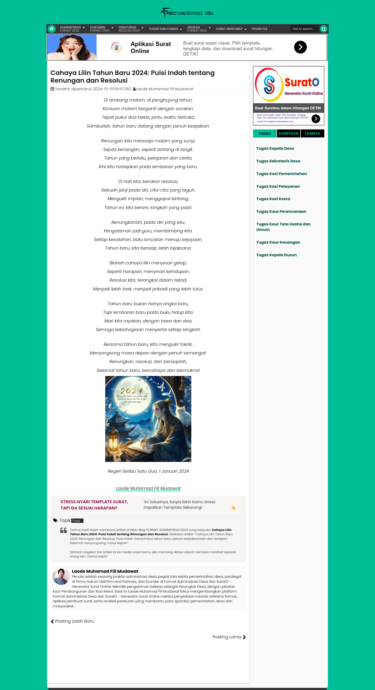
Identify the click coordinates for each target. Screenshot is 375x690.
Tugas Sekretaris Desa (278, 161)
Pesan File (271, 682)
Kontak (287, 682)
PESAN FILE (259, 29)
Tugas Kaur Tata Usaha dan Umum (283, 226)
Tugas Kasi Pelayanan (278, 186)
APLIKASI (197, 28)
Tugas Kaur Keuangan (278, 242)
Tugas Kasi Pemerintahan (281, 174)
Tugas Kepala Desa (275, 148)
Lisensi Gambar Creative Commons (194, 682)
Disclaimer (317, 682)
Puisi (76, 521)
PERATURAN (129, 28)
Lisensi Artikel (146, 682)
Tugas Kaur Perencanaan (281, 211)
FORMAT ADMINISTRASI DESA (71, 682)
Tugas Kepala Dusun (276, 255)
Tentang (237, 682)
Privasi (301, 682)
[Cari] (323, 28)
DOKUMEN (100, 28)
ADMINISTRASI (70, 28)
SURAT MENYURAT (229, 29)
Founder (253, 682)
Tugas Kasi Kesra (273, 199)
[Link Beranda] (52, 29)
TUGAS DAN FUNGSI (163, 29)
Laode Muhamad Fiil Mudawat (148, 488)
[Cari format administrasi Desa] (304, 28)
